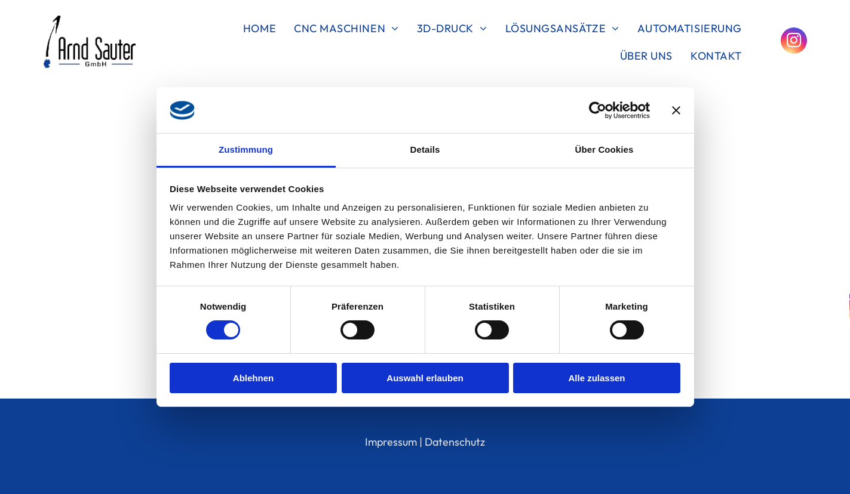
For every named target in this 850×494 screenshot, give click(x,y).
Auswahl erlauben (424, 378)
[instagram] (794, 42)
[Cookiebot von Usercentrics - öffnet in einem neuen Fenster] (597, 110)
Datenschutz (455, 442)
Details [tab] (425, 149)
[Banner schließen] (676, 110)
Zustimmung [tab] (246, 149)
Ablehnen (253, 378)
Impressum (391, 442)
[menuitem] (259, 28)
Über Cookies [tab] (604, 149)
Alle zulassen (596, 378)
